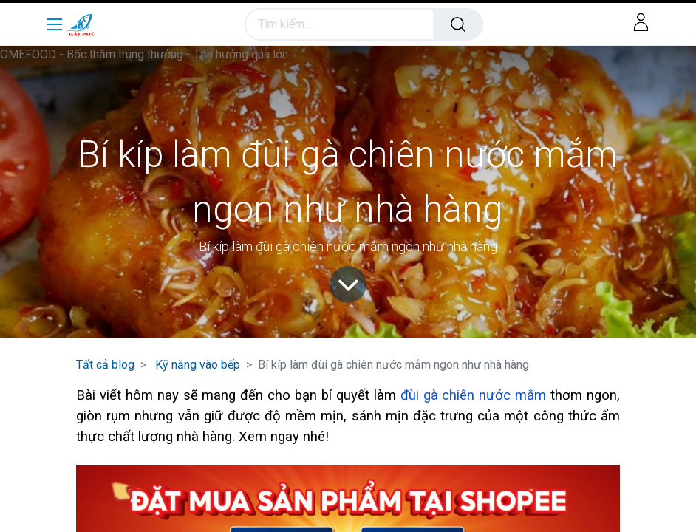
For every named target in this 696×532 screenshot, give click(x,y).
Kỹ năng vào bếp (197, 365)
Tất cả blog (105, 365)
